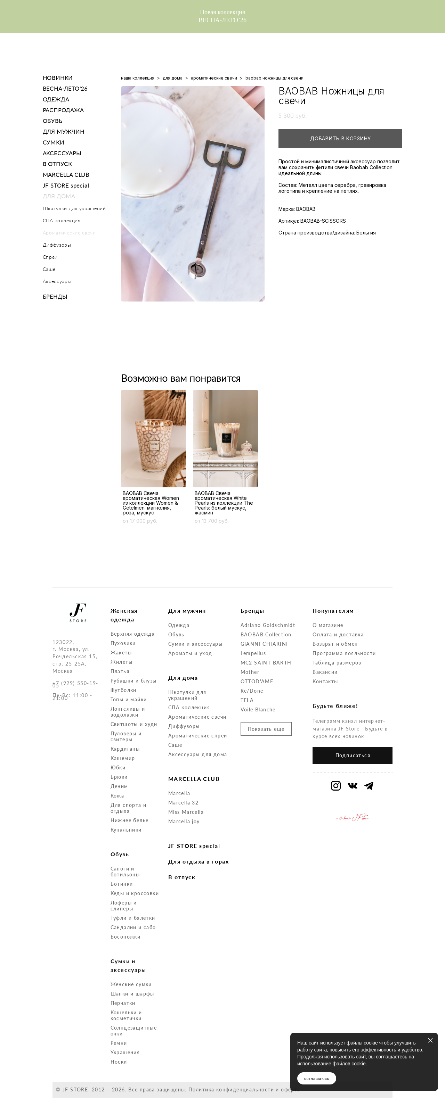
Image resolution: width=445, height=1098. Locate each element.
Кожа (117, 796)
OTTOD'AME (257, 681)
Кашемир (123, 758)
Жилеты (121, 662)
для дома (173, 78)
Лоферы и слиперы (124, 905)
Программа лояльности (344, 653)
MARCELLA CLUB (66, 174)
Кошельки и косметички (126, 1015)
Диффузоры (57, 245)
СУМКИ (53, 142)
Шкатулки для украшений (74, 208)
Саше (49, 269)
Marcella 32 (183, 803)
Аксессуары (57, 281)
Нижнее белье (130, 820)
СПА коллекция (62, 220)
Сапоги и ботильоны (125, 871)
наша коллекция (137, 78)
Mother (250, 672)
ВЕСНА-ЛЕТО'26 (65, 88)
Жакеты (121, 652)
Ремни (119, 1043)
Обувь (176, 634)
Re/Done (252, 691)
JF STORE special (66, 185)
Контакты (325, 681)
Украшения (125, 1052)
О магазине (328, 625)
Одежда (178, 625)
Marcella (179, 793)
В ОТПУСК (57, 163)
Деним (119, 786)
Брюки (119, 777)
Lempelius (253, 653)
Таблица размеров (337, 663)
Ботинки (122, 884)
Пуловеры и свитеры (126, 736)
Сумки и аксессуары (195, 644)
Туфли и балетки (133, 918)
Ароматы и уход (190, 653)
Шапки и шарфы (132, 994)
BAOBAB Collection (266, 634)
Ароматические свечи (69, 233)
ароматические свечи (214, 78)
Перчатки (123, 1003)
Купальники (126, 830)
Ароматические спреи (197, 735)
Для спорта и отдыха (129, 808)
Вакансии (325, 672)
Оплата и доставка (338, 634)
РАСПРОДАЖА (63, 110)
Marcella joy (184, 821)
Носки (119, 1062)
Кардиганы (125, 749)
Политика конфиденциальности (231, 1089)
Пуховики (123, 643)
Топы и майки (129, 699)
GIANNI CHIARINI (264, 644)
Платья (120, 671)
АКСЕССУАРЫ (62, 153)
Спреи (50, 257)
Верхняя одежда (133, 634)
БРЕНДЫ (55, 296)
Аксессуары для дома (197, 754)
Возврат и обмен (335, 644)
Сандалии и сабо (133, 927)
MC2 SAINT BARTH (266, 663)
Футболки (124, 690)
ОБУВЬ (53, 120)
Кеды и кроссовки (135, 893)
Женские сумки (131, 984)
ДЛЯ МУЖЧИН (63, 131)
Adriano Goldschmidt (268, 625)
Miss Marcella (186, 812)
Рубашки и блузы (134, 681)
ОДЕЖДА (56, 99)
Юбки (118, 767)
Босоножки (126, 937)
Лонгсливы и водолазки (128, 712)
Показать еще (266, 729)
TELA (247, 700)
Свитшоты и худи (134, 724)
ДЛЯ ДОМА (59, 196)
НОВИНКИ (58, 77)
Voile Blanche (258, 709)
